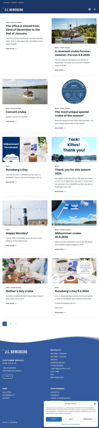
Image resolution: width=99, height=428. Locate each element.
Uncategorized (16, 23)
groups (54, 360)
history (5, 398)
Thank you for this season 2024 (68, 175)
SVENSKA (14, 2)
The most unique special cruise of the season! (73, 117)
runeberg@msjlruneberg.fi (12, 370)
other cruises (57, 366)
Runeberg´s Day (18, 173)
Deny (71, 419)
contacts (55, 392)
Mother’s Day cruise (21, 295)
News (8, 23)
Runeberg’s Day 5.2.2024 (73, 295)
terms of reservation (60, 398)
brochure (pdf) (57, 377)
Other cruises (65, 48)
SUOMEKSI (6, 2)
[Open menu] (89, 9)
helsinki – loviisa (58, 357)
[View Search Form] (95, 9)
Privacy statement (74, 424)
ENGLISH (21, 2)
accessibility (8, 395)
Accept (54, 419)
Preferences (87, 419)
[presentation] (74, 31)
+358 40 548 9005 (9, 368)
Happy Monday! (18, 237)
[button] (95, 404)
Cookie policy (65, 424)
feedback (55, 395)
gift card (55, 372)
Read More (11, 49)
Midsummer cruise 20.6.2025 (69, 239)
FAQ (52, 375)
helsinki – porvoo (59, 354)
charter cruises (58, 363)
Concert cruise (17, 116)
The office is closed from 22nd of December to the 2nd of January (24, 29)
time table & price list (60, 369)
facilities (6, 392)
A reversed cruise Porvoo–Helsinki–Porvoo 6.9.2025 (73, 55)
